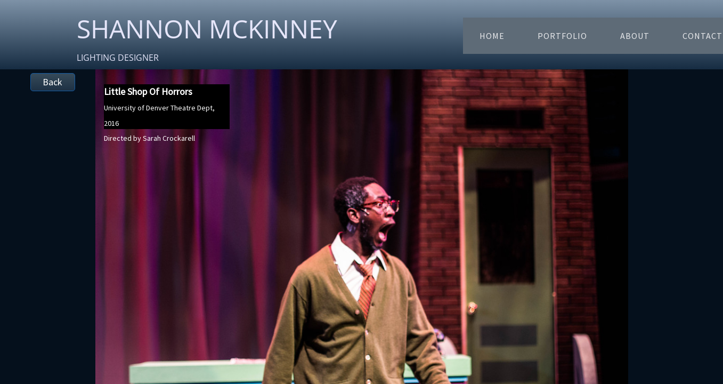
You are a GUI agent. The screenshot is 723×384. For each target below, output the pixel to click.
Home (492, 35)
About (634, 35)
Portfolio (562, 35)
